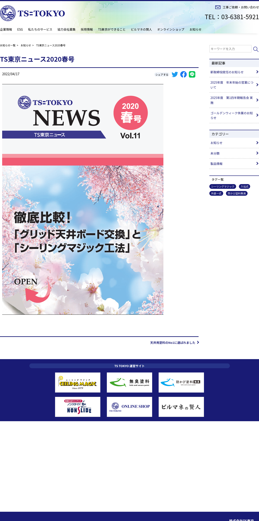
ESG (20, 29)
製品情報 (216, 163)
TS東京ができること (112, 29)
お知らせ (196, 29)
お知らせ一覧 (8, 45)
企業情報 (6, 29)
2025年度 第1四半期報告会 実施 (231, 100)
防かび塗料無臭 (237, 193)
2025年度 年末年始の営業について (231, 84)
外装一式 (216, 193)
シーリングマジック (222, 186)
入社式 (244, 186)
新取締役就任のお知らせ (227, 72)
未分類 (215, 153)
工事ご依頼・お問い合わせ (241, 7)
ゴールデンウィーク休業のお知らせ (231, 115)
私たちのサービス (40, 29)
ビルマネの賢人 (141, 29)
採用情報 (87, 29)
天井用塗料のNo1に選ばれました (172, 342)
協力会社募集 (66, 29)
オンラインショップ (170, 29)
